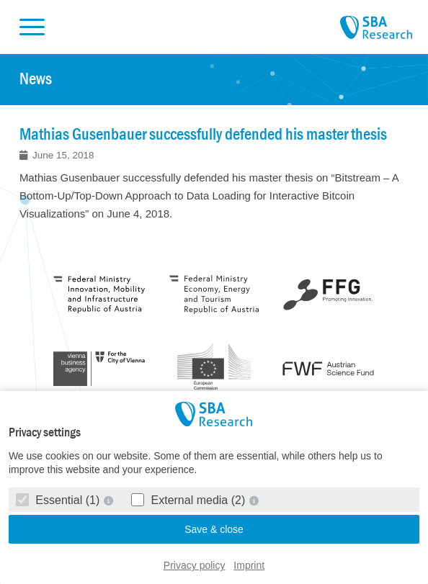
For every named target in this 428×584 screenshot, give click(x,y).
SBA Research (376, 28)
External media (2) (190, 500)
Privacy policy (195, 565)
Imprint (248, 565)
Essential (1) (59, 500)
